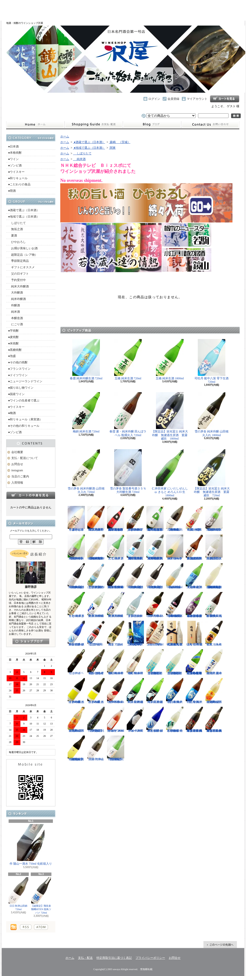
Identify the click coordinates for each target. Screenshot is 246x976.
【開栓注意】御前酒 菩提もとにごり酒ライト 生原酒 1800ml (174, 662)
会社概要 (17, 452)
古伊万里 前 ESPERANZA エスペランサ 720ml (155, 605)
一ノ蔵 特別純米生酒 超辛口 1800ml (135, 691)
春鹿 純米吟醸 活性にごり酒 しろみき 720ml (194, 519)
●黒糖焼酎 (15, 350)
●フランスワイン (19, 368)
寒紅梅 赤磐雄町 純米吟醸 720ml (135, 662)
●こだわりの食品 (19, 184)
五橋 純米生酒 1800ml (170, 359)
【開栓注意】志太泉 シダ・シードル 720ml (135, 605)
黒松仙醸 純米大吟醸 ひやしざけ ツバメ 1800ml (155, 719)
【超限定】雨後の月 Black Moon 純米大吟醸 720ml (76, 547)
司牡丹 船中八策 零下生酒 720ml (212, 361)
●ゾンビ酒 (15, 165)
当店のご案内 (20, 476)
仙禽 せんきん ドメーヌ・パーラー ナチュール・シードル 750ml (174, 547)
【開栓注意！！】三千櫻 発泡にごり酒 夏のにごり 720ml (96, 576)
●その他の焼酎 (18, 362)
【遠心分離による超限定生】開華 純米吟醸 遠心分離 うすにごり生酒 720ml (194, 662)
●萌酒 (12, 190)
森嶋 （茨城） (119, 142)
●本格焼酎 (15, 152)
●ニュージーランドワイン (25, 381)
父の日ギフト (18, 273)
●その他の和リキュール (23, 426)
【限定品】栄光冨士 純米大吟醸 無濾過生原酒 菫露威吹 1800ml (170, 416)
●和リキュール (18, 178)
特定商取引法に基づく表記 (114, 958)
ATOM (41, 927)
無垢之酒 (15, 229)
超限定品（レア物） (23, 254)
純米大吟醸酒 (18, 286)
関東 (112, 147)
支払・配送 (85, 958)
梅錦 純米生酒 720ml (86, 412)
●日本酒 (13, 146)
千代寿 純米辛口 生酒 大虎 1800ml (174, 691)
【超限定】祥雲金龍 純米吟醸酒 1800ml (115, 748)
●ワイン (13, 159)
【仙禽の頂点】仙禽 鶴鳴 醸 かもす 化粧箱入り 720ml (174, 633)
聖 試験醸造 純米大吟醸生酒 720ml (115, 605)
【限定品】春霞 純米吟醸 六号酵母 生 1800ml (96, 519)
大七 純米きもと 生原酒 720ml (115, 547)
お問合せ (210, 125)
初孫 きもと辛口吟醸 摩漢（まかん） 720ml (96, 662)
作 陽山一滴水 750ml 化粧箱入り (31, 844)
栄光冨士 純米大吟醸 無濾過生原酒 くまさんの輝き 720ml (214, 719)
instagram (152, 125)
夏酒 (12, 235)
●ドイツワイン (18, 375)
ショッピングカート (224, 99)
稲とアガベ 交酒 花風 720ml (96, 633)
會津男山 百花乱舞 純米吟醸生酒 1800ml (214, 691)
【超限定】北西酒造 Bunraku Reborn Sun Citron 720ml (174, 576)
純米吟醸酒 (17, 299)
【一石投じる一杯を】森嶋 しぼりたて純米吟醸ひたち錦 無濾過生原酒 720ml (115, 519)
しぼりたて (17, 223)
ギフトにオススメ (21, 267)
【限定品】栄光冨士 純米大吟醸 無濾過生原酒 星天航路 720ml (135, 547)
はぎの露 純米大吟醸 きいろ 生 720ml (96, 691)
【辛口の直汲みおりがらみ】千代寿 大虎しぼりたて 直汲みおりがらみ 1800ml (194, 605)
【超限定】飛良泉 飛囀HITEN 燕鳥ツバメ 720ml (41, 895)
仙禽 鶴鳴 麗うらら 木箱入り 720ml (194, 633)
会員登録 (173, 99)
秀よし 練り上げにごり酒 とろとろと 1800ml (76, 519)
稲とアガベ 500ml (76, 662)
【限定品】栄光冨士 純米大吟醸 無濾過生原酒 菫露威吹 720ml (212, 473)
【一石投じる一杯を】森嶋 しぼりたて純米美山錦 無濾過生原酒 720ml (155, 519)
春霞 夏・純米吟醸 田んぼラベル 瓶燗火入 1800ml (214, 605)
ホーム (35, 125)
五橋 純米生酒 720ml (128, 359)
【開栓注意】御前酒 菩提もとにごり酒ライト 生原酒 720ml (155, 662)
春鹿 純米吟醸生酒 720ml (86, 359)
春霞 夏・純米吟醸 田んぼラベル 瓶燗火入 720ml (127, 414)
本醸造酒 (15, 318)
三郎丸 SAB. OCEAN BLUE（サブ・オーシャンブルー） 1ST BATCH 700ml (135, 633)
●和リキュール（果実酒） (25, 419)
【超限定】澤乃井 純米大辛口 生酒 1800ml (194, 576)
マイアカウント (197, 99)
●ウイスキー (16, 172)
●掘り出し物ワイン (20, 387)
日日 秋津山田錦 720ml (18, 894)
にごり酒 (15, 324)
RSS (25, 927)
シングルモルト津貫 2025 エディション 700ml (155, 633)
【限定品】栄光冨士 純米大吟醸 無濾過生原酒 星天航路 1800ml (155, 547)
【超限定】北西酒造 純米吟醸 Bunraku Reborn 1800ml (174, 519)
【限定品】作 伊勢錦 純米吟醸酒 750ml (96, 719)
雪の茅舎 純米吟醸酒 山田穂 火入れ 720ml (86, 471)
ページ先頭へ (220, 944)
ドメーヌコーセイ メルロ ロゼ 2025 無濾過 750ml (115, 719)
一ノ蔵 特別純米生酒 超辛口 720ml (155, 691)
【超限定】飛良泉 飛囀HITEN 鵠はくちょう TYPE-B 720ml (155, 576)
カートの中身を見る (30, 495)
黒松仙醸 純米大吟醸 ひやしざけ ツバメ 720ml (76, 633)
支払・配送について (93, 125)
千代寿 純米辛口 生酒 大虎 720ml (194, 691)
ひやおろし (17, 242)
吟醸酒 (14, 305)
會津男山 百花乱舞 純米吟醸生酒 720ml (76, 719)
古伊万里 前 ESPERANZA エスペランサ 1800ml (115, 691)
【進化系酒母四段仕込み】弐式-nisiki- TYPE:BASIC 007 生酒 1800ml (174, 605)
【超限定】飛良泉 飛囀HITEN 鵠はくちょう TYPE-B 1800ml (135, 576)
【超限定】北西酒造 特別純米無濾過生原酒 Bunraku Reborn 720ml (96, 547)
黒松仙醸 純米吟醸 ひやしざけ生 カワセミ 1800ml (174, 719)
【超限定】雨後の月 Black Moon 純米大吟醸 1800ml (214, 519)
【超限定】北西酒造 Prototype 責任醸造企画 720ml (76, 748)
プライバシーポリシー (150, 958)
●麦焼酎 (13, 337)
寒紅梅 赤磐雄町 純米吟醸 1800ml (115, 662)
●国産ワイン (16, 394)
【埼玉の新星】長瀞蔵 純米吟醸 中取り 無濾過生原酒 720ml (115, 576)
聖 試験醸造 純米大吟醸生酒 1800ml (96, 605)
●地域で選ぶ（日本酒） (23, 216)
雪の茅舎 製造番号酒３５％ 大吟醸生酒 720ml (128, 471)
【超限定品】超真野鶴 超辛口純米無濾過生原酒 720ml (194, 547)
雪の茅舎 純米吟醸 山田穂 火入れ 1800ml (212, 414)
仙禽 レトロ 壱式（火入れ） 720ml (214, 633)
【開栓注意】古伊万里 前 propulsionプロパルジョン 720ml (135, 519)
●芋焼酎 (13, 330)
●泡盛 (12, 356)
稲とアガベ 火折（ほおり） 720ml (115, 633)
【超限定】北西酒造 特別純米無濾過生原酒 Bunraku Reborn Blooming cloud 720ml (214, 576)
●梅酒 (12, 413)
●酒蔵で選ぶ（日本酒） (23, 210)
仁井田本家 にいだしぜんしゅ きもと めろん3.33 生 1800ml (170, 473)
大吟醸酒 (15, 292)
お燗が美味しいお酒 (23, 248)
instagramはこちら (30, 641)
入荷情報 (17, 482)
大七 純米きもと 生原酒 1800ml (76, 605)
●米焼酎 (13, 343)
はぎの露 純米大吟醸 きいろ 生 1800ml (76, 691)
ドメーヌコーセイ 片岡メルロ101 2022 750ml (135, 719)
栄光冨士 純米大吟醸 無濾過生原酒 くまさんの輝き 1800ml (194, 719)
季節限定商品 (18, 261)
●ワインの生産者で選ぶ (23, 400)
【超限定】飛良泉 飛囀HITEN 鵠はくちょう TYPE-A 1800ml (76, 576)
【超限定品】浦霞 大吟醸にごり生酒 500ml (214, 547)
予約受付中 (17, 280)
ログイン (154, 99)
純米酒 (14, 311)
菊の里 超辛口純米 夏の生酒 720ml (214, 662)
